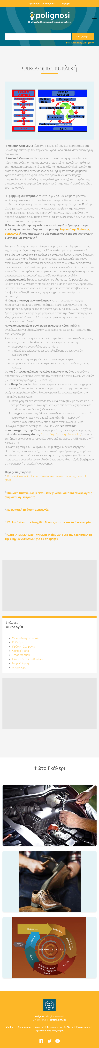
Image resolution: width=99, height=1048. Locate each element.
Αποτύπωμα (19, 667)
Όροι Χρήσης (25, 1027)
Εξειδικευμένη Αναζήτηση (80, 42)
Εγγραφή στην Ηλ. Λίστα (60, 1027)
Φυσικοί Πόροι (21, 651)
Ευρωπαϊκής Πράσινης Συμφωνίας (60, 434)
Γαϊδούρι (17, 642)
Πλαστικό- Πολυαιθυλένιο (27, 659)
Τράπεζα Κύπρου (57, 1019)
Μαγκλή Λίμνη (20, 663)
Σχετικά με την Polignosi (41, 3)
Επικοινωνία (83, 1027)
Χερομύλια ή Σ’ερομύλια (26, 638)
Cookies (10, 1027)
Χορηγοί (66, 3)
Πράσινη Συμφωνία (23, 646)
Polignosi (40, 1016)
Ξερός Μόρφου (21, 655)
